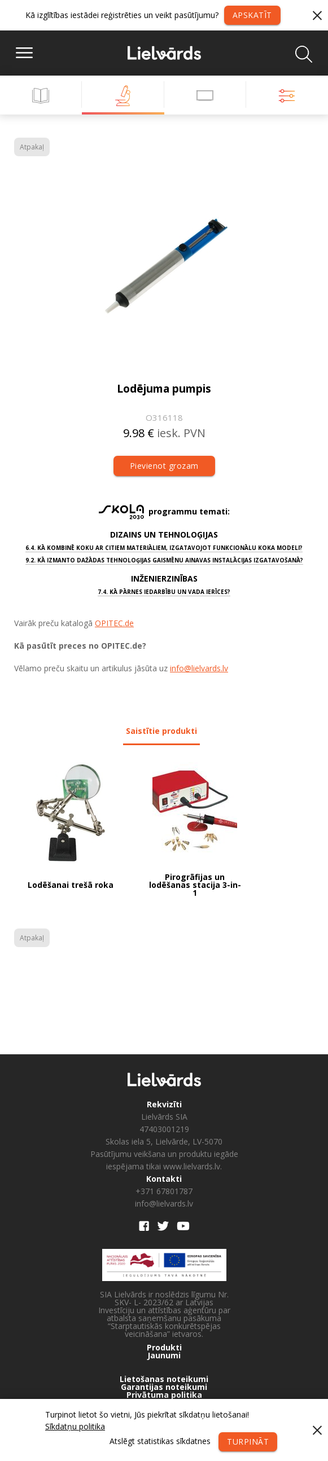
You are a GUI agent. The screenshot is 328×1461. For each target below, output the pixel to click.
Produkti (164, 1348)
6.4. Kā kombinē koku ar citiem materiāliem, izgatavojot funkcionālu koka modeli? (164, 548)
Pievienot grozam (164, 465)
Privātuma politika (164, 1395)
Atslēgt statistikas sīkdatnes (160, 1441)
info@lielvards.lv (199, 668)
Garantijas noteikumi (164, 1387)
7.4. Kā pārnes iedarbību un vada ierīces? (164, 592)
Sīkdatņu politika (75, 1426)
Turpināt (248, 1441)
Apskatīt (252, 15)
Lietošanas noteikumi (164, 1379)
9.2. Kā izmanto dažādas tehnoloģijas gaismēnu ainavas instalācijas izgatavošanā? (164, 560)
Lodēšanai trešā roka (70, 885)
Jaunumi (164, 1355)
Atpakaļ (32, 147)
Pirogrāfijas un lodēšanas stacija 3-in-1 (195, 885)
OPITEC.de (114, 623)
